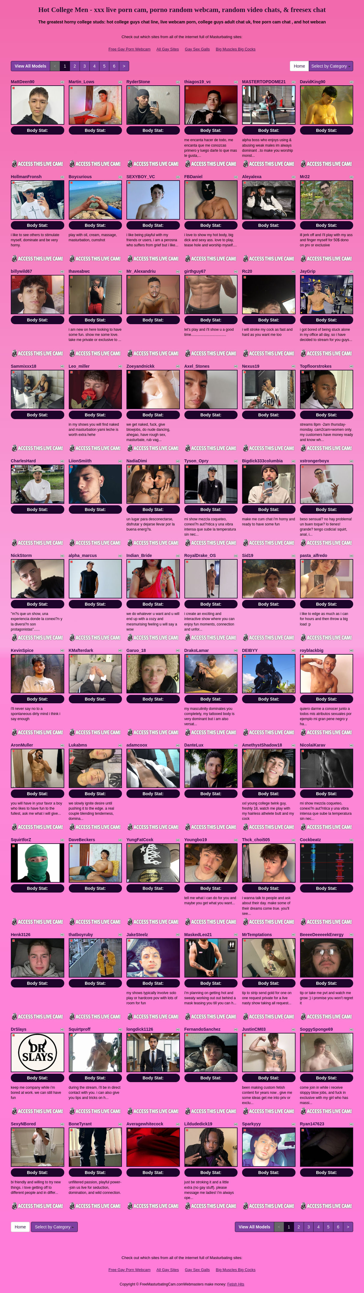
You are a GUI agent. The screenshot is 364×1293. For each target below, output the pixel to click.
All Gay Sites (167, 49)
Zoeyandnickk (140, 366)
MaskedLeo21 (198, 934)
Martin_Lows (82, 81)
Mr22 (305, 176)
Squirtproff (79, 1029)
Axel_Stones (197, 366)
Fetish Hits (235, 1284)
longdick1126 (139, 1029)
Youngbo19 (195, 839)
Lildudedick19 (198, 1123)
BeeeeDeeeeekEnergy (322, 934)
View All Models (30, 66)
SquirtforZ (21, 839)
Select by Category (330, 66)
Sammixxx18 (23, 366)
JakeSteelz (137, 934)
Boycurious (80, 176)
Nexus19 (250, 366)
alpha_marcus (83, 555)
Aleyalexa (252, 176)
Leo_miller (79, 366)
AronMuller (22, 745)
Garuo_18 (136, 650)
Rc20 (247, 271)
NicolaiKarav (313, 745)
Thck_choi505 (256, 839)
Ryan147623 (312, 1123)
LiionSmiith (80, 460)
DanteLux (194, 745)
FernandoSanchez (202, 1029)
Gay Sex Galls (197, 49)
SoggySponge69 (316, 1029)
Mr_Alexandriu (141, 271)
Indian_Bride (139, 555)
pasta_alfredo (313, 555)
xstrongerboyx (314, 460)
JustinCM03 (254, 1029)
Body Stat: (37, 130)
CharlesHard (23, 460)
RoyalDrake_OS (200, 555)
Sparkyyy (251, 1123)
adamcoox (136, 745)
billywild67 (21, 271)
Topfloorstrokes (316, 366)
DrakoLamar (196, 650)
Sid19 (247, 555)
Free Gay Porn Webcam (129, 49)
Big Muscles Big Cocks (236, 49)
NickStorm (21, 555)
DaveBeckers (82, 839)
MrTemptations (257, 934)
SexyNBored (23, 1123)
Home (299, 66)
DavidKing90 (313, 81)
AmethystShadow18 (262, 745)
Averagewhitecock (144, 1123)
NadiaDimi (136, 460)
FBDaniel (193, 176)
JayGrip (308, 271)
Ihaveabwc (79, 271)
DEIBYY (250, 650)
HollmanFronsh (26, 176)
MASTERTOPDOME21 (264, 81)
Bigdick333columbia (262, 460)
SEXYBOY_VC (140, 176)
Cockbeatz (310, 839)
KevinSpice (22, 650)
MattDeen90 (23, 81)
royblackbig (312, 650)
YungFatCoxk (139, 839)
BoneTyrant (80, 1123)
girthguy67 (195, 271)
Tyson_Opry (196, 460)
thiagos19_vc (197, 81)
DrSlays (18, 1029)
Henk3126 (20, 934)
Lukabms (78, 745)
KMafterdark (81, 650)
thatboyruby (81, 934)
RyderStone (138, 81)
